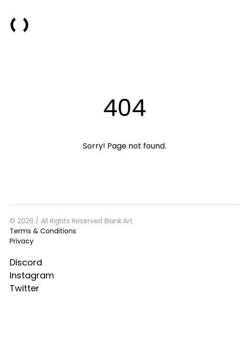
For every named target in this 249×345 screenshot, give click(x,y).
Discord (26, 262)
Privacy (22, 241)
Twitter (24, 288)
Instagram (32, 275)
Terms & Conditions (43, 231)
